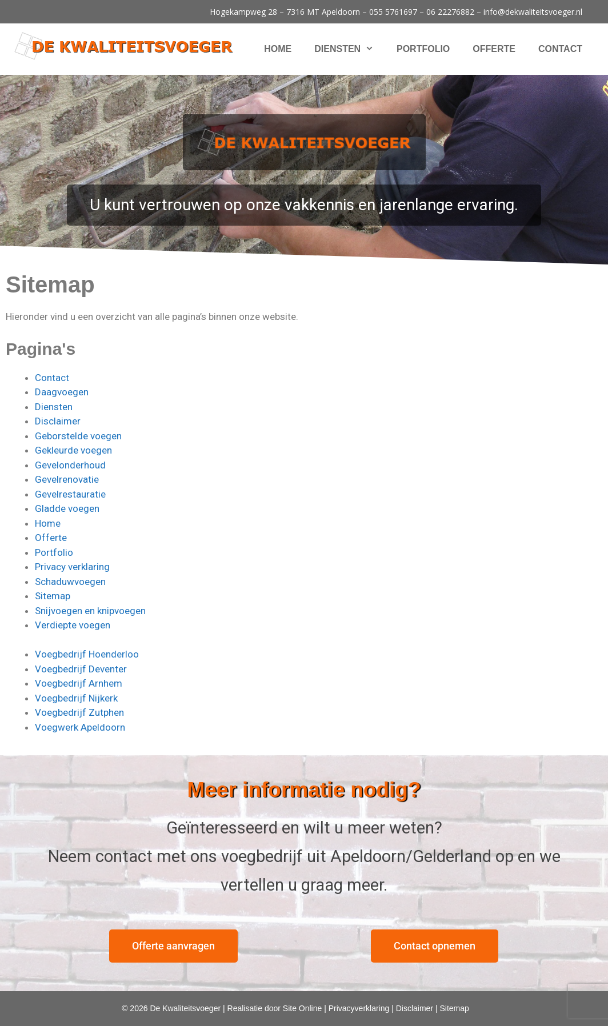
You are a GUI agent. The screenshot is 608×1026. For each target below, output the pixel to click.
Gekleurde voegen (73, 450)
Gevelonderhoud (70, 465)
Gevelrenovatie (67, 479)
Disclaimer (58, 421)
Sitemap (52, 596)
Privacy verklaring (72, 566)
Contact (560, 49)
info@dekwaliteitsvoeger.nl (532, 11)
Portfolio (423, 49)
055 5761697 (393, 11)
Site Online (302, 1008)
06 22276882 (450, 11)
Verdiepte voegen (72, 625)
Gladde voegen (67, 508)
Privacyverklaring (359, 1008)
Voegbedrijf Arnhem (78, 683)
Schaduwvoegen (70, 581)
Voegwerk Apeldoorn (80, 727)
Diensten (349, 49)
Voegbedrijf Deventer (81, 669)
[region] (304, 170)
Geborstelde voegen (78, 436)
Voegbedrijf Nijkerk (76, 698)
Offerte (494, 49)
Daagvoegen (62, 392)
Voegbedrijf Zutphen (79, 712)
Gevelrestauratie (70, 494)
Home (277, 49)
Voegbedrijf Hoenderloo (87, 654)
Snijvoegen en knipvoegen (90, 610)
